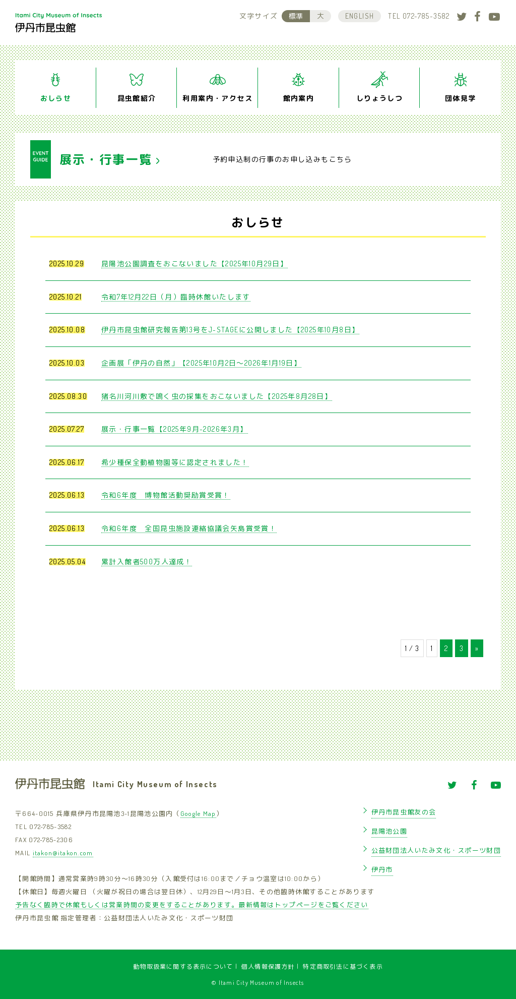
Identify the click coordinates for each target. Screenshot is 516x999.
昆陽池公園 (389, 831)
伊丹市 (382, 869)
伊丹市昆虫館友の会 (403, 812)
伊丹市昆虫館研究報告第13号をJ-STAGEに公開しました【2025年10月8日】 (230, 329)
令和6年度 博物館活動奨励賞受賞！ (165, 495)
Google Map (198, 813)
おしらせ (56, 98)
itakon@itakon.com (63, 853)
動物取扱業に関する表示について (183, 966)
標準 (296, 16)
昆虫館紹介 (136, 98)
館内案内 (298, 98)
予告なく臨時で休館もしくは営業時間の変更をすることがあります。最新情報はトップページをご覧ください (191, 905)
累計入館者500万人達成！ (146, 561)
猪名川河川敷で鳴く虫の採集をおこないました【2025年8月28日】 (216, 396)
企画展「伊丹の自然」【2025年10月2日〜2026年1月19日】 (201, 363)
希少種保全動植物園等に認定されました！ (175, 462)
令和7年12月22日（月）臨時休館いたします (175, 296)
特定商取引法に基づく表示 (342, 966)
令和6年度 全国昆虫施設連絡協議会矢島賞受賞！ (189, 528)
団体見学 (460, 98)
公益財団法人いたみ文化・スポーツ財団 (436, 850)
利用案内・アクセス (217, 98)
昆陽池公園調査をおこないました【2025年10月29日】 (194, 263)
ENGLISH (359, 16)
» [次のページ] (477, 648)
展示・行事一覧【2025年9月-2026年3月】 (174, 429)
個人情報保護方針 (268, 966)
